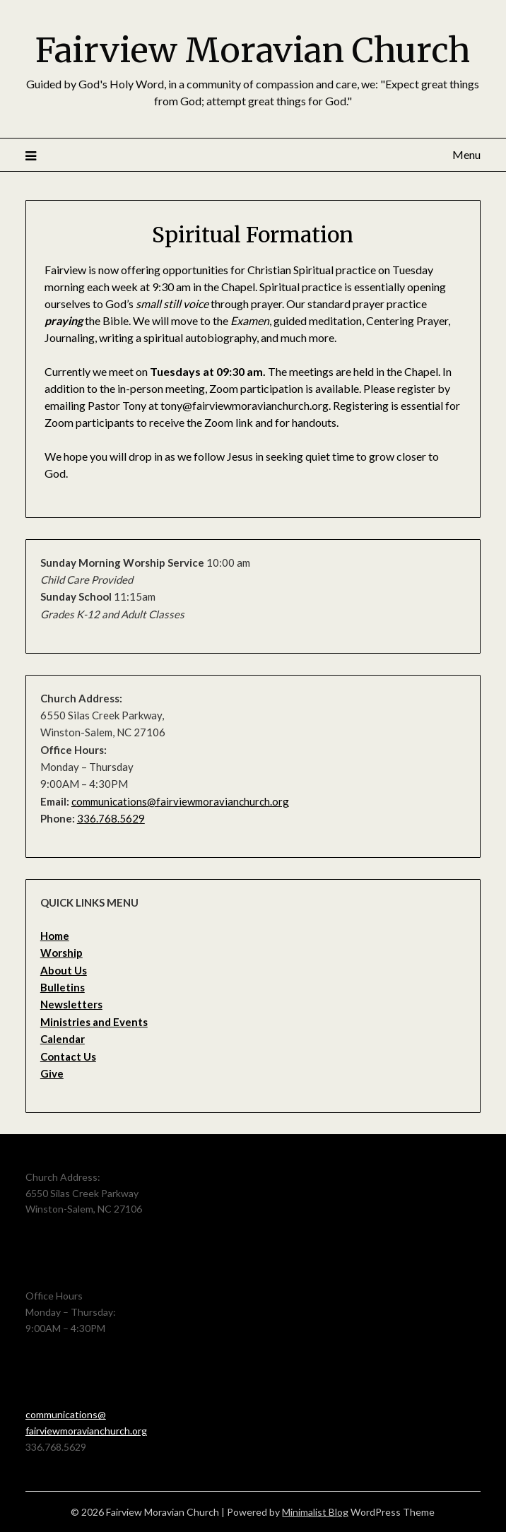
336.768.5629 (111, 818)
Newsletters (71, 1004)
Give (52, 1073)
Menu (466, 154)
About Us (63, 970)
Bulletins (62, 987)
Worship (61, 952)
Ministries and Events (94, 1021)
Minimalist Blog (315, 1512)
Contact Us (68, 1056)
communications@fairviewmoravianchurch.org (180, 801)
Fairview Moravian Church (252, 50)
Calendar (62, 1038)
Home (54, 935)
